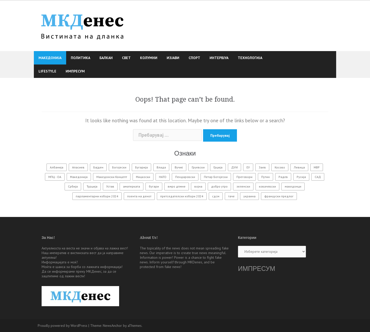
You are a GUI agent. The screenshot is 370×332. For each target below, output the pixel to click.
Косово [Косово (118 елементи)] (280, 167)
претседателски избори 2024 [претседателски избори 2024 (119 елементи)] (181, 196)
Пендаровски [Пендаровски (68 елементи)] (185, 177)
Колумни (148, 57)
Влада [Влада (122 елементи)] (161, 167)
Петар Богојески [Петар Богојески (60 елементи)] (216, 177)
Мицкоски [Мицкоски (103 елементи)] (143, 177)
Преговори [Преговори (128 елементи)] (244, 177)
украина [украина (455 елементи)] (249, 196)
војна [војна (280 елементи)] (198, 186)
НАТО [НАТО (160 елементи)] (162, 177)
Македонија (49, 57)
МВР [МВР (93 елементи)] (317, 167)
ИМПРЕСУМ (256, 268)
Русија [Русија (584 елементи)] (301, 177)
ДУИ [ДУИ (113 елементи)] (234, 167)
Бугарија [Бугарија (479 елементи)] (141, 167)
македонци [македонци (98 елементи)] (293, 186)
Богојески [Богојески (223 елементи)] (119, 167)
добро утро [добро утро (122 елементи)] (219, 186)
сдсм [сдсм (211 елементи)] (215, 196)
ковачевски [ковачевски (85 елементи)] (267, 186)
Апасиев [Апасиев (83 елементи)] (78, 167)
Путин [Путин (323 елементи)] (265, 177)
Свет (126, 57)
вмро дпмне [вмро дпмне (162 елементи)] (177, 186)
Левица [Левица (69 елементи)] (299, 167)
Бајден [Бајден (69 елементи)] (98, 167)
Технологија (250, 57)
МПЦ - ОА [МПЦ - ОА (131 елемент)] (54, 177)
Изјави (173, 57)
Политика (80, 57)
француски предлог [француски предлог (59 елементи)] (279, 196)
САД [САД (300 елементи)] (318, 177)
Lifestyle (47, 71)
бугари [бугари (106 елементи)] (154, 186)
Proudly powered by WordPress (62, 325)
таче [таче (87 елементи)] (231, 196)
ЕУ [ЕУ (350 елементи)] (248, 167)
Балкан (106, 57)
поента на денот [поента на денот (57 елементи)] (139, 196)
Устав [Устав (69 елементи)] (110, 186)
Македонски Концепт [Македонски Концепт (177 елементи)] (111, 177)
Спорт (194, 57)
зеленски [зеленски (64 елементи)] (243, 186)
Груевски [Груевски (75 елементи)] (198, 167)
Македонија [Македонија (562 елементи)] (79, 177)
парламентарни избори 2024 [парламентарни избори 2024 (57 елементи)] (97, 196)
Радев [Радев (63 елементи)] (283, 177)
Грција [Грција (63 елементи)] (217, 167)
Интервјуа (219, 57)
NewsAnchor (112, 325)
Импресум (75, 71)
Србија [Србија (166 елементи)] (73, 186)
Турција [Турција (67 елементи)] (92, 186)
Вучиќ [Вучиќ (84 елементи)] (179, 167)
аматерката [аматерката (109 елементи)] (131, 186)
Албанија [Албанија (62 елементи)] (56, 167)
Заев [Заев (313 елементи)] (262, 167)
